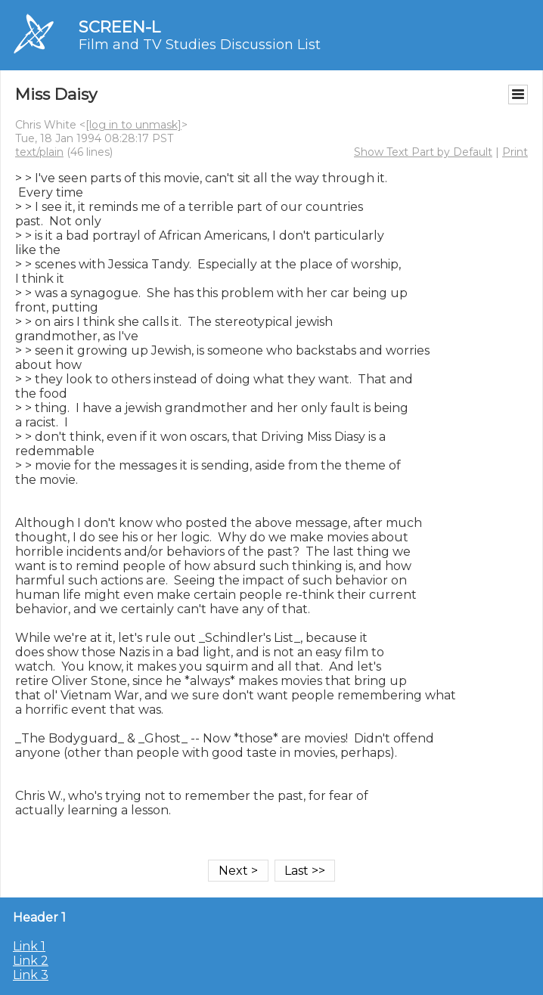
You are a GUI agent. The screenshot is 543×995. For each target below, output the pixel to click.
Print (515, 152)
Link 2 (30, 960)
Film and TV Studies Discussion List (200, 44)
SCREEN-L (119, 26)
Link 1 (29, 946)
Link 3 (30, 975)
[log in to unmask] (133, 125)
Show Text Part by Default (423, 152)
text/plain (39, 152)
